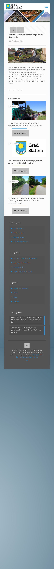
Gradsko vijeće (19, 233)
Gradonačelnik (18, 228)
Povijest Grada (19, 267)
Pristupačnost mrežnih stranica (27, 357)
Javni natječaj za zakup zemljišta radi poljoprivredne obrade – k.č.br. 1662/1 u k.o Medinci (25, 161)
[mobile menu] (47, 7)
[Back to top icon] (27, 345)
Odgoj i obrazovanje (20, 288)
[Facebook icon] (27, 360)
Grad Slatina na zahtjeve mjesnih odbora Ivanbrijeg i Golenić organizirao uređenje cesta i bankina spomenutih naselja (26, 200)
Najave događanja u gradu (23, 271)
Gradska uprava (19, 237)
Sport (15, 297)
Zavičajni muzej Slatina (21, 263)
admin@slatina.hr (38, 355)
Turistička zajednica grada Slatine (25, 258)
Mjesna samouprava (21, 241)
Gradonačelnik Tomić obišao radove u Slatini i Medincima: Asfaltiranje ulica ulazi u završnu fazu (25, 124)
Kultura (16, 293)
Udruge (16, 301)
